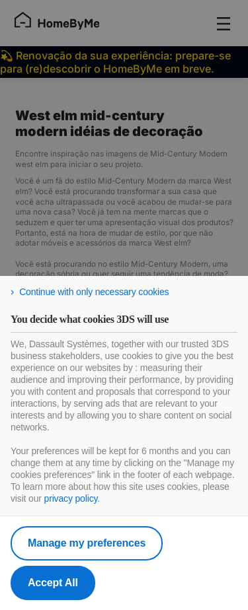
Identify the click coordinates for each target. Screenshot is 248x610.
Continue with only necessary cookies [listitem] (94, 292)
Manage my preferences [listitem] (86, 543)
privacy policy (71, 498)
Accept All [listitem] (53, 582)
